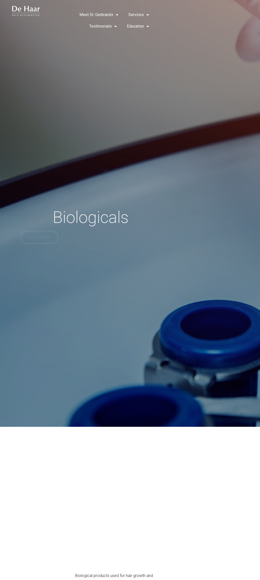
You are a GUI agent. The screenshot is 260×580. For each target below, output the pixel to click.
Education (138, 26)
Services (138, 14)
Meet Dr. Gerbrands (98, 14)
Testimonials (103, 26)
